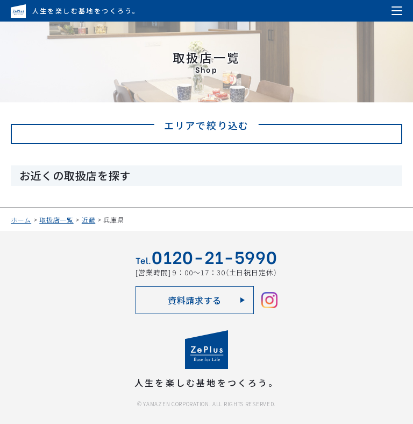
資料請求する (195, 300)
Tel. (206, 258)
